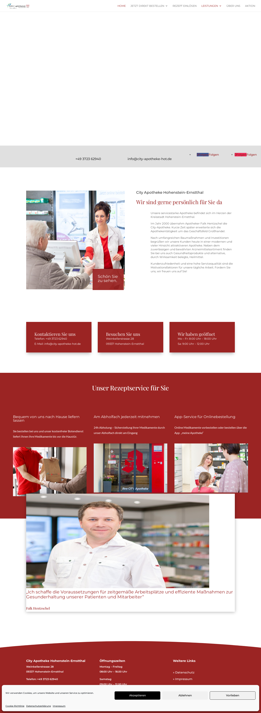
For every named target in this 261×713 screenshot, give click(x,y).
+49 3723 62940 (88, 159)
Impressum (59, 706)
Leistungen (209, 6)
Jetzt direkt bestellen (147, 6)
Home (122, 6)
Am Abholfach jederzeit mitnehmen (127, 417)
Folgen (214, 154)
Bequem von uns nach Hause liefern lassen (46, 419)
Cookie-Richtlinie (14, 706)
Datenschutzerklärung (38, 706)
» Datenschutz (183, 672)
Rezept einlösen (185, 6)
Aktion (250, 6)
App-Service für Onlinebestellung (204, 417)
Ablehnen (185, 695)
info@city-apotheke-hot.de (150, 159)
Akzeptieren (137, 695)
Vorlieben (232, 695)
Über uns (233, 6)
